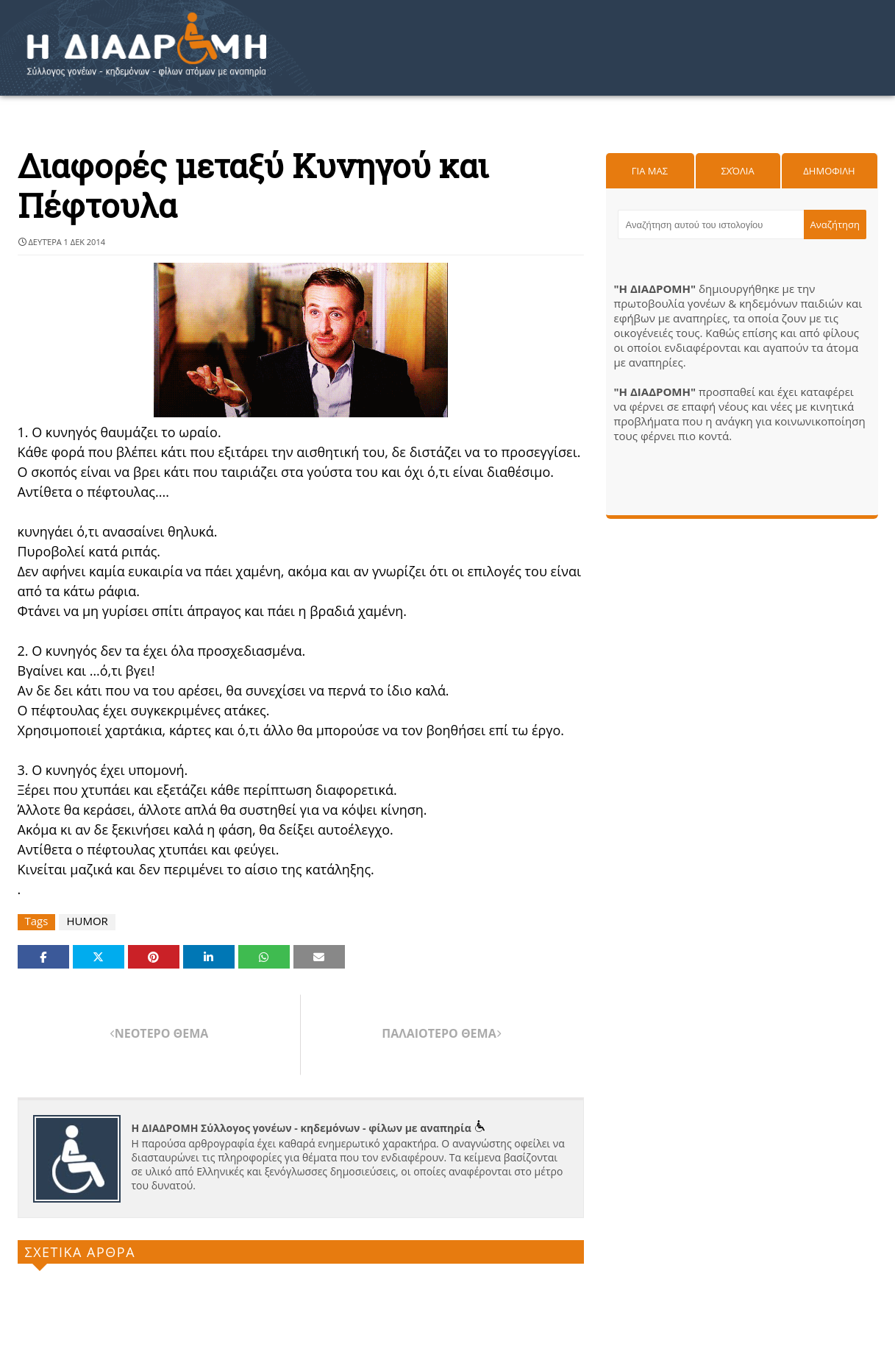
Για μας (650, 170)
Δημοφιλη (829, 170)
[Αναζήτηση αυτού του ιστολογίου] (711, 224)
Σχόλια (737, 170)
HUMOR (86, 921)
